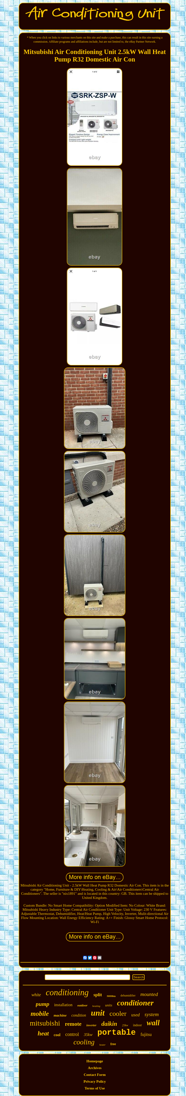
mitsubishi (45, 1023)
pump (42, 1004)
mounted (149, 994)
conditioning (67, 992)
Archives (94, 1068)
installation (63, 1005)
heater (102, 1044)
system (152, 1014)
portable (116, 1032)
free (113, 1044)
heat (43, 1033)
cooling (83, 1042)
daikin (109, 1023)
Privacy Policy (95, 1081)
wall (153, 1023)
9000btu (111, 996)
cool (57, 1035)
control (72, 1034)
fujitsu (146, 1034)
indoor (137, 1025)
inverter (91, 1025)
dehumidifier (128, 995)
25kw (125, 1025)
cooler (117, 1013)
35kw (88, 1034)
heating (96, 1005)
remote (73, 1024)
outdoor (82, 1005)
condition (78, 1015)
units (108, 1005)
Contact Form (95, 1075)
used (135, 1014)
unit (98, 1012)
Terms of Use (95, 1088)
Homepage (94, 1061)
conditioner (135, 1002)
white (36, 994)
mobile (40, 1013)
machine (60, 1015)
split (97, 994)
